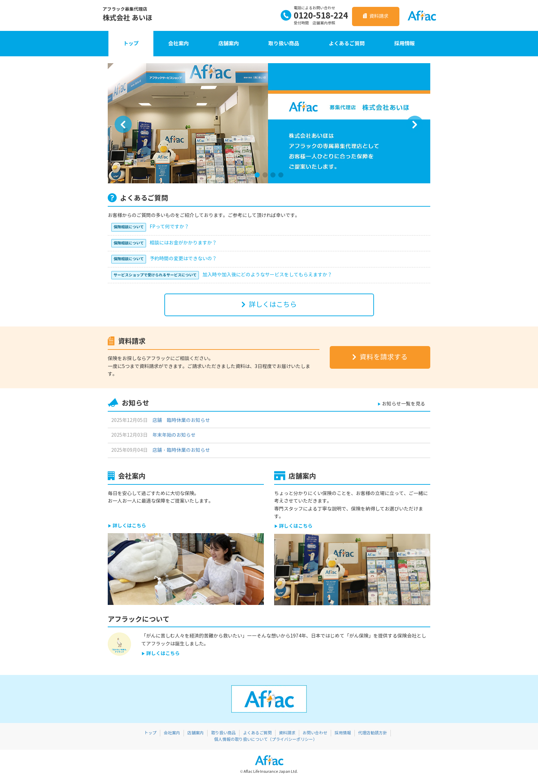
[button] (123, 124)
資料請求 (375, 16)
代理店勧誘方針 (372, 733)
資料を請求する (380, 357)
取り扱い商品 (283, 43)
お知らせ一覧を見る (403, 404)
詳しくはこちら (273, 304)
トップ (131, 43)
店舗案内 (228, 43)
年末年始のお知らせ (174, 435)
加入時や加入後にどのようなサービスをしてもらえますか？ (221, 275)
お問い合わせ (315, 733)
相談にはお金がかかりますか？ (164, 243)
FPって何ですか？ (150, 227)
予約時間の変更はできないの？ (164, 259)
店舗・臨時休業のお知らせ (181, 450)
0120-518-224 (314, 16)
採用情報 (404, 43)
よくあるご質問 (347, 43)
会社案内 (178, 43)
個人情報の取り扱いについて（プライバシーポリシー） (265, 739)
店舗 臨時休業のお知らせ (181, 420)
